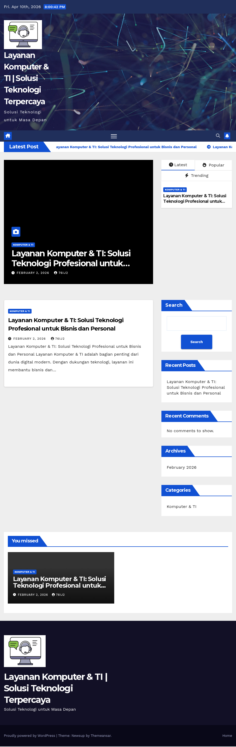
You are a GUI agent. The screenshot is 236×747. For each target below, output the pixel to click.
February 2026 (181, 467)
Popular (213, 165)
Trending (196, 176)
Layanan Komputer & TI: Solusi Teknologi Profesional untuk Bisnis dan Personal (71, 264)
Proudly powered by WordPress (30, 736)
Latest (178, 165)
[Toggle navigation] (113, 136)
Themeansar (101, 736)
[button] (218, 136)
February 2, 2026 (34, 273)
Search (174, 306)
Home (227, 736)
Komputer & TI (23, 245)
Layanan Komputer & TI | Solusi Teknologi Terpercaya (26, 78)
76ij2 (61, 273)
